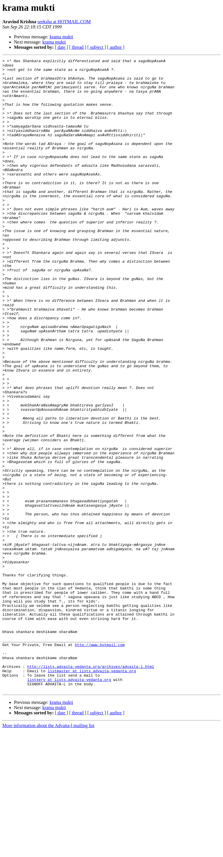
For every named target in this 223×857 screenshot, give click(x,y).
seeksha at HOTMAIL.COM (64, 21)
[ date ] (61, 47)
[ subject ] (96, 47)
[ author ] (116, 47)
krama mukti (61, 36)
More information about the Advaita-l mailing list (48, 851)
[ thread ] (77, 47)
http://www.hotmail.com (100, 762)
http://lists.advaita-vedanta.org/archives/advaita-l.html (90, 788)
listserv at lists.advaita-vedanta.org (69, 804)
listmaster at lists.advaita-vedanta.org (92, 793)
